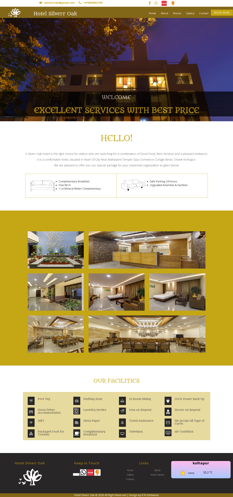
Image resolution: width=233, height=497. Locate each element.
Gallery (190, 13)
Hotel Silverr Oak (55, 14)
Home (152, 13)
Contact (203, 13)
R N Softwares (150, 495)
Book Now (222, 12)
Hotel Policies (157, 474)
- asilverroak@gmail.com (57, 2)
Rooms (177, 13)
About (164, 13)
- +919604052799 (90, 2)
